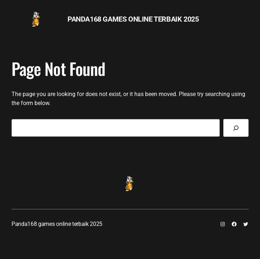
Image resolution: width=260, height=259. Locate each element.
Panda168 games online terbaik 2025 (133, 19)
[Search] (236, 128)
